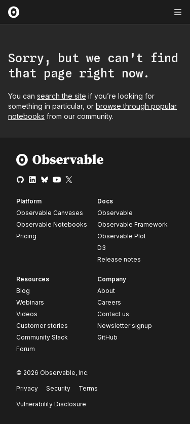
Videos (26, 314)
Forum (25, 349)
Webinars (30, 302)
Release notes (119, 259)
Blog (23, 290)
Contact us (113, 314)
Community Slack (42, 337)
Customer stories (42, 325)
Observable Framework (132, 224)
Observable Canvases (49, 213)
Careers (109, 302)
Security (58, 388)
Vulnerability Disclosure (51, 404)
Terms (88, 388)
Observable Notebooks (51, 224)
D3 (101, 247)
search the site (61, 96)
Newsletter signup (124, 325)
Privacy (27, 388)
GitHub (107, 337)
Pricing (26, 236)
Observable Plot (121, 236)
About (106, 290)
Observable (115, 213)
